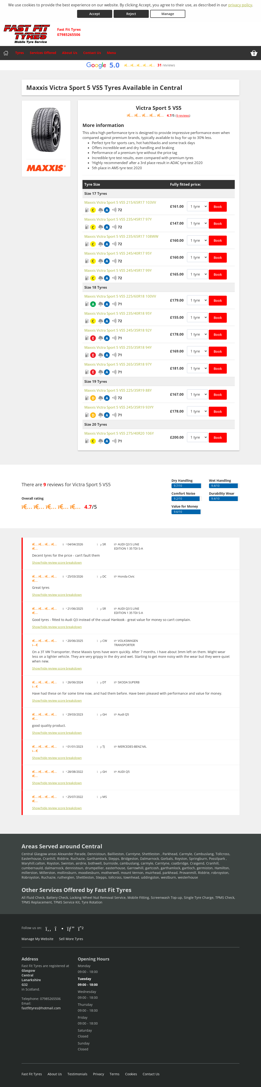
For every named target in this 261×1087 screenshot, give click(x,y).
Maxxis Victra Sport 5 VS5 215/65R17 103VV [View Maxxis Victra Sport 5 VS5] (120, 202)
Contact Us (92, 52)
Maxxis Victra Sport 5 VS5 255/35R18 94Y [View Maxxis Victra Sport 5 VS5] (118, 347)
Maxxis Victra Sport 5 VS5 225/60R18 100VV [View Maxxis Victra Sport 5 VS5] (120, 296)
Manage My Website (37, 939)
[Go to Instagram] (59, 928)
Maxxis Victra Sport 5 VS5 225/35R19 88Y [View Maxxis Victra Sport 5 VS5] (118, 390)
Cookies (131, 1074)
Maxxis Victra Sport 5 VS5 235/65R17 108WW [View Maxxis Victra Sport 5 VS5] (121, 236)
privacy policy (240, 5)
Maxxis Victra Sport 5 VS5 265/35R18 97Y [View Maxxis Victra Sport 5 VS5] (118, 364)
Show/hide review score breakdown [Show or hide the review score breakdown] (57, 563)
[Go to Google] (71, 928)
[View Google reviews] (130, 65)
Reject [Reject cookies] (131, 13)
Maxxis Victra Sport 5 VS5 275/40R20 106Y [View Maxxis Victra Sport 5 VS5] (119, 433)
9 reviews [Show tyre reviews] (182, 115)
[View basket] (253, 53)
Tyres (19, 52)
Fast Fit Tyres (32, 1074)
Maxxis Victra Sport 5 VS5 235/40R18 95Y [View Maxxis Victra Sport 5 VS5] (118, 313)
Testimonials (77, 1074)
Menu (111, 52)
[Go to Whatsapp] (81, 928)
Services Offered (43, 52)
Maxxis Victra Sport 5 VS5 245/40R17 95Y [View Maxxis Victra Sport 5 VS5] (118, 253)
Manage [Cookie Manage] (167, 13)
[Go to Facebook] (48, 928)
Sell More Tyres (71, 939)
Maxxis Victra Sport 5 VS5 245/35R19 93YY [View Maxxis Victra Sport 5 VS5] (118, 407)
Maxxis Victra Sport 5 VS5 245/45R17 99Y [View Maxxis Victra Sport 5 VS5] (118, 270)
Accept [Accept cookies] (94, 13)
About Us (69, 52)
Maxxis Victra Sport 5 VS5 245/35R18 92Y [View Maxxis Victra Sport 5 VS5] (118, 330)
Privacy (98, 1074)
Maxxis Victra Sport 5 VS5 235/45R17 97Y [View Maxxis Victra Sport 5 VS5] (118, 219)
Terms (114, 1074)
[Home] (6, 53)
